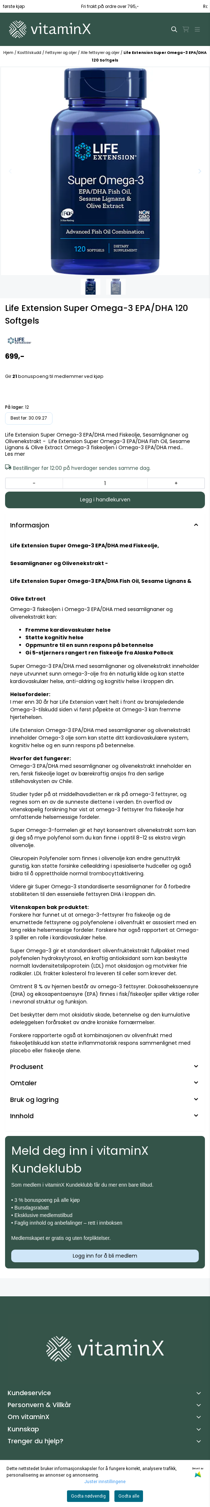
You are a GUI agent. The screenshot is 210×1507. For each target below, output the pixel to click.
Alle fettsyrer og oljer (101, 52)
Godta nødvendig (88, 1496)
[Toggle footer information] (200, 1393)
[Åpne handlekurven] (186, 29)
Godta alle (128, 1496)
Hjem (8, 52)
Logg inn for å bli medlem (105, 1255)
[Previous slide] (10, 171)
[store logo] (50, 29)
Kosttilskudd (29, 52)
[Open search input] (174, 29)
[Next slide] (199, 171)
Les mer (15, 454)
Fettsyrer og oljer (61, 52)
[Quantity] (105, 483)
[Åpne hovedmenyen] (197, 29)
